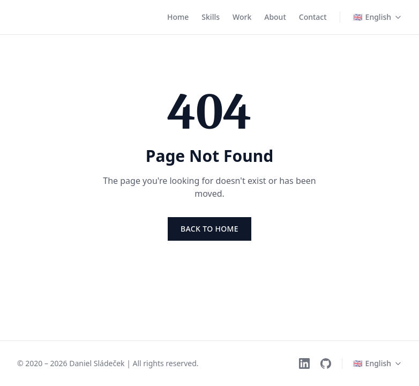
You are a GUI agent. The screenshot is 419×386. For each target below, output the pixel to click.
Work (242, 17)
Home (178, 17)
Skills (210, 17)
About (275, 17)
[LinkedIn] (304, 363)
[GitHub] (325, 363)
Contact (313, 17)
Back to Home (209, 229)
